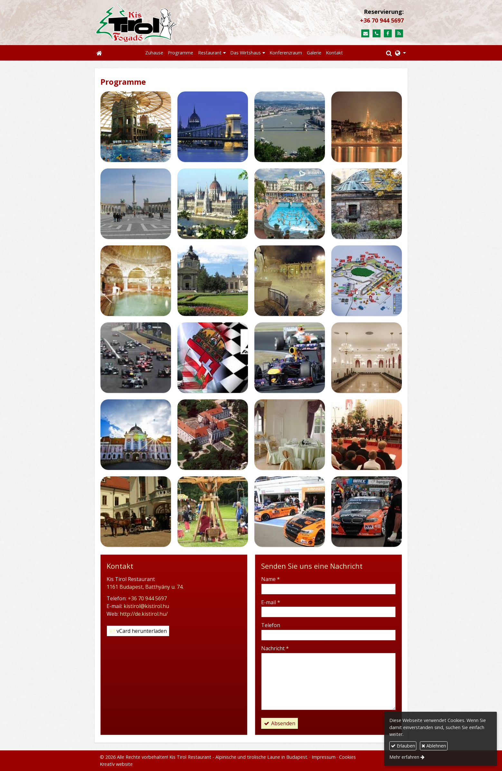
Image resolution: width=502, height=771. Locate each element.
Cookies (347, 757)
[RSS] (399, 33)
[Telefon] (376, 33)
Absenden (279, 723)
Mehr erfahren (404, 757)
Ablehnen (433, 746)
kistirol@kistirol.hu (146, 606)
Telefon (270, 625)
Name (270, 579)
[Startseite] (168, 22)
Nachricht (275, 648)
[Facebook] (388, 33)
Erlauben (403, 746)
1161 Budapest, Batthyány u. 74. (145, 586)
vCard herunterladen (138, 630)
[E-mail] (365, 33)
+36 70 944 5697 (382, 20)
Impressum (324, 757)
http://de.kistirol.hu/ (144, 613)
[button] (400, 53)
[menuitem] (154, 53)
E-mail (270, 602)
